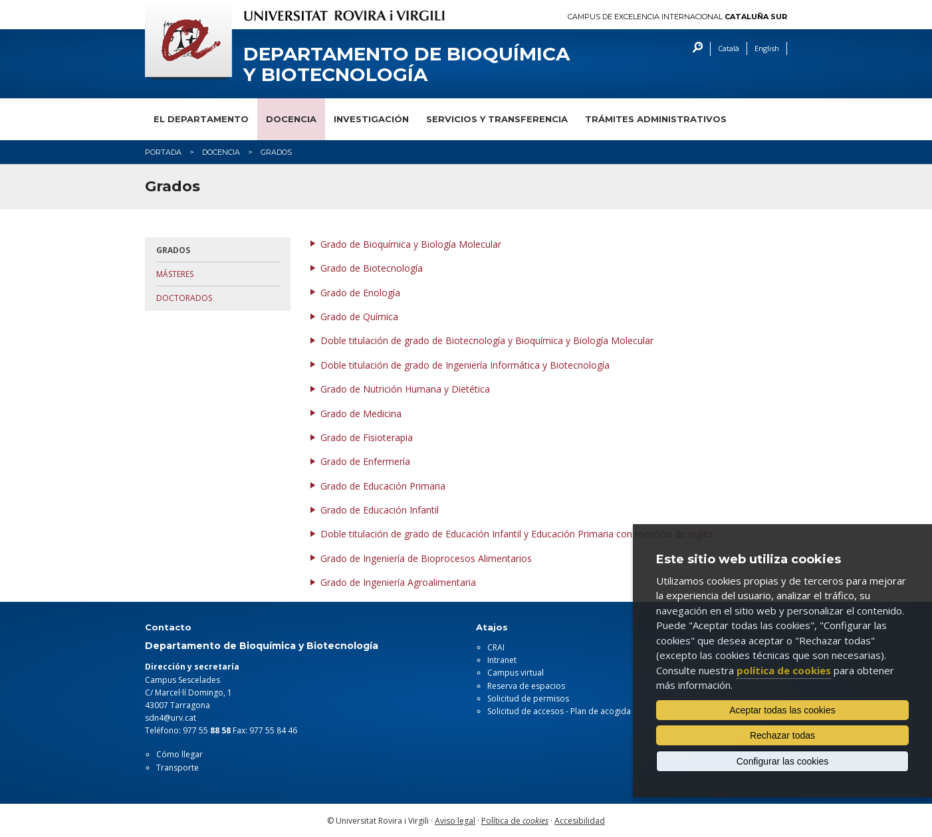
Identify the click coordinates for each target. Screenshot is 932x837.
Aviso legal (455, 820)
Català (728, 48)
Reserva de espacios (526, 686)
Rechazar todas (782, 735)
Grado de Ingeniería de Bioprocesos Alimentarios (426, 558)
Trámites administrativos (656, 119)
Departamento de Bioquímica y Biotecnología (406, 64)
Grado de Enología (360, 292)
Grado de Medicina (361, 413)
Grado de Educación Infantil (379, 510)
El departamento (201, 119)
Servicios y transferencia (497, 119)
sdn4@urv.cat (170, 717)
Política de (514, 820)
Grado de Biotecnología (371, 268)
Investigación (371, 119)
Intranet (502, 660)
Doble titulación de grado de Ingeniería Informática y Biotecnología (465, 365)
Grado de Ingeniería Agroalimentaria (398, 582)
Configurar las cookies (783, 761)
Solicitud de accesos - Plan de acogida (559, 711)
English (767, 48)
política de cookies (784, 670)
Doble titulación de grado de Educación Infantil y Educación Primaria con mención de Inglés (516, 533)
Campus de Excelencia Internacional (677, 17)
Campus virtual (515, 672)
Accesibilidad (579, 820)
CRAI (496, 647)
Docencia (291, 119)
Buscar (694, 49)
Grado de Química (359, 316)
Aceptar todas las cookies (782, 710)
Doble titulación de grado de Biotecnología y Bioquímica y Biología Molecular (486, 340)
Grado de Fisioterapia (366, 437)
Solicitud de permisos (528, 698)
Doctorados (184, 298)
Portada (163, 152)
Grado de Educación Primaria (382, 486)
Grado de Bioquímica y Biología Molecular (410, 244)
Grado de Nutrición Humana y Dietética (405, 389)
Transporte (177, 767)
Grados (173, 250)
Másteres (174, 274)
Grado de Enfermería (365, 461)
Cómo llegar (179, 754)
